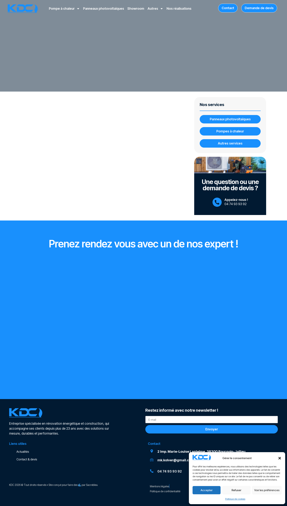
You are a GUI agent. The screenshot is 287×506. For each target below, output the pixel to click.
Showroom (135, 8)
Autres (155, 8)
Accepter (207, 490)
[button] (280, 458)
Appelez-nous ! (236, 200)
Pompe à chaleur (64, 8)
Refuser (236, 490)
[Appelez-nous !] (217, 202)
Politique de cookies (235, 499)
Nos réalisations (179, 8)
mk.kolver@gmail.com (175, 460)
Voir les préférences (266, 490)
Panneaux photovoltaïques (103, 8)
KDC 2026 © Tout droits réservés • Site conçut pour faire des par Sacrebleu (53, 484)
